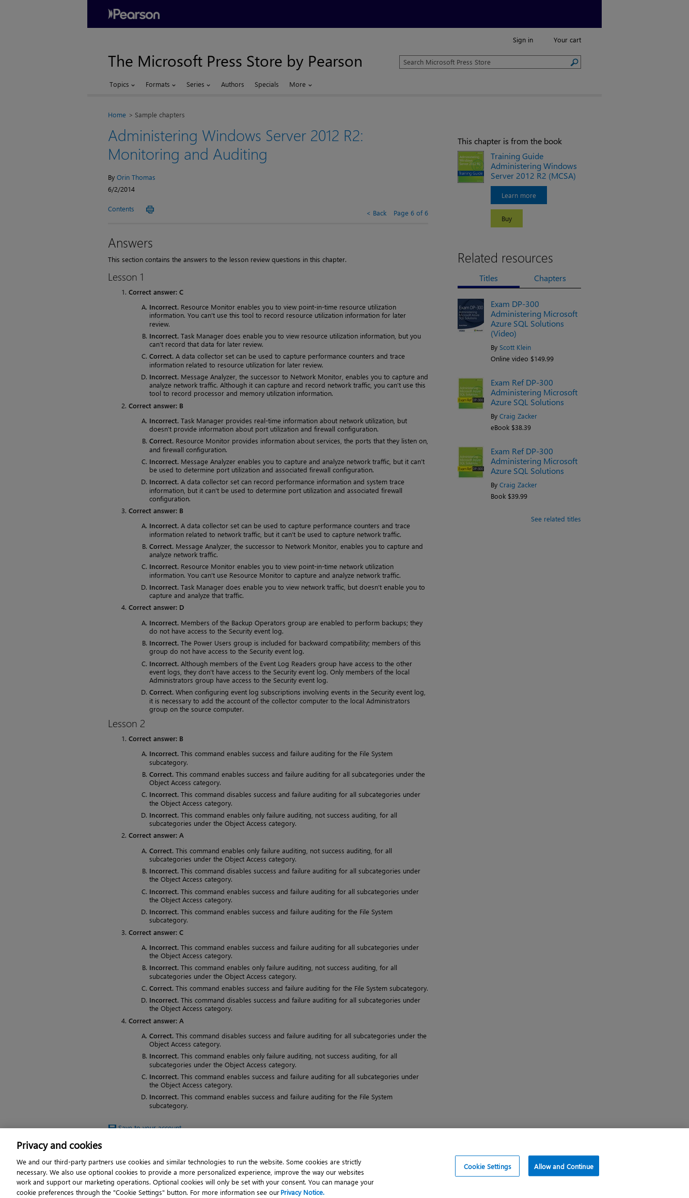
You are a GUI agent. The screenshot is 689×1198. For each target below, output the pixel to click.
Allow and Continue (563, 1172)
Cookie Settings (487, 1172)
